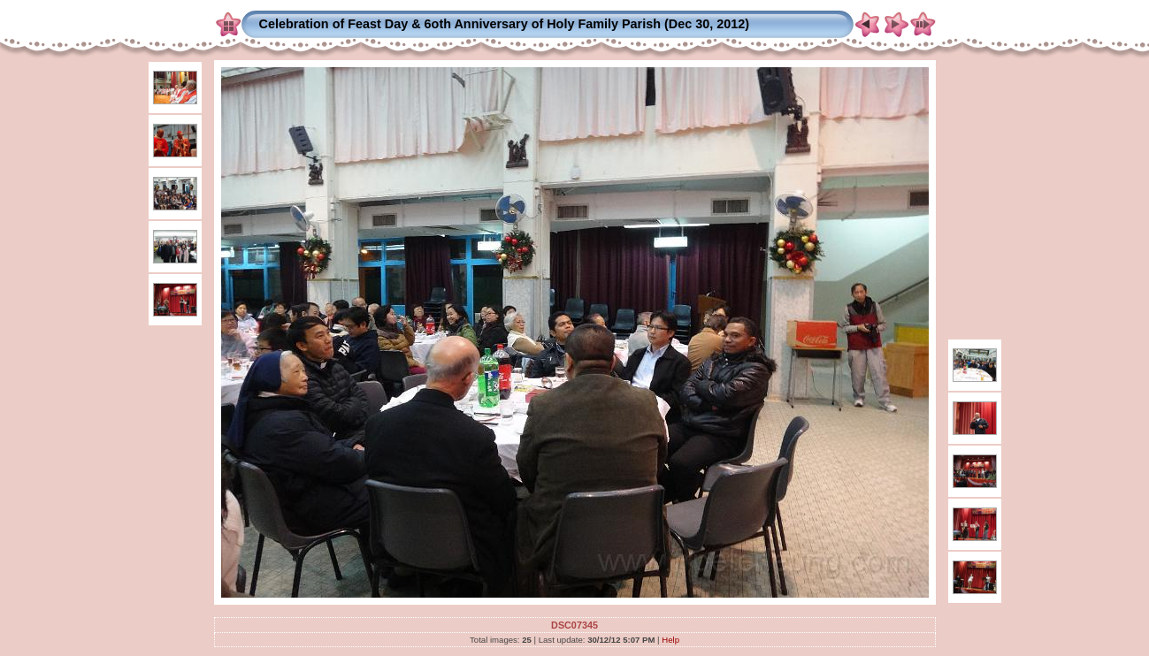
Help (670, 640)
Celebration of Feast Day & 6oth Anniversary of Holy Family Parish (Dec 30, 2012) (504, 24)
